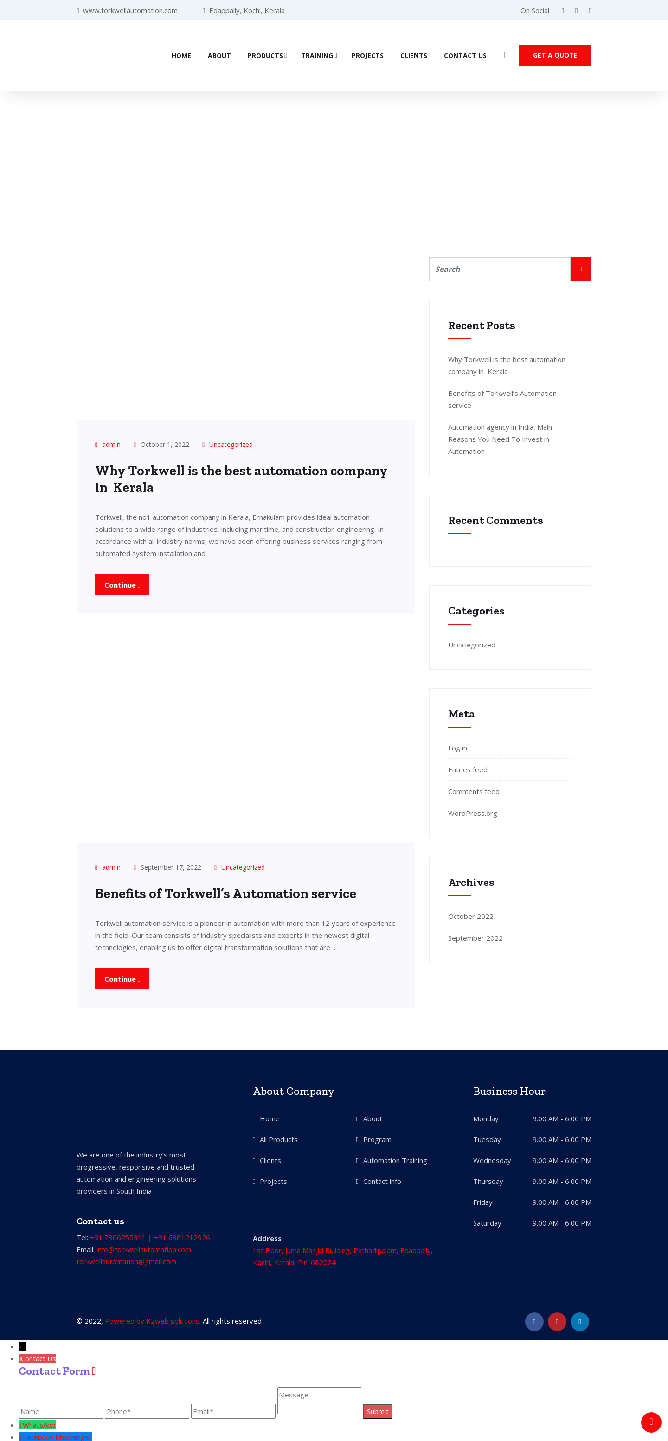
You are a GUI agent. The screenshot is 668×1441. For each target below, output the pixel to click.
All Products (279, 1137)
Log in (457, 746)
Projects (368, 55)
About (219, 55)
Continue (122, 583)
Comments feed (474, 790)
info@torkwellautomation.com (143, 1247)
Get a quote (555, 54)
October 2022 (471, 914)
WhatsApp (39, 1423)
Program (377, 1137)
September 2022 (475, 936)
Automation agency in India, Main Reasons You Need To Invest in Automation (500, 437)
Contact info (382, 1179)
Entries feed (468, 768)
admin (111, 443)
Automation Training (395, 1158)
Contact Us (465, 55)
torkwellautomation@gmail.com (126, 1259)
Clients (413, 55)
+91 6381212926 (182, 1235)
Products (265, 55)
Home (181, 55)
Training (317, 55)
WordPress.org (472, 811)
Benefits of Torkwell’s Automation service (228, 892)
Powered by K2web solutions (152, 1319)
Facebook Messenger (57, 1435)
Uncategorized (231, 443)
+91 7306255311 (118, 1235)
